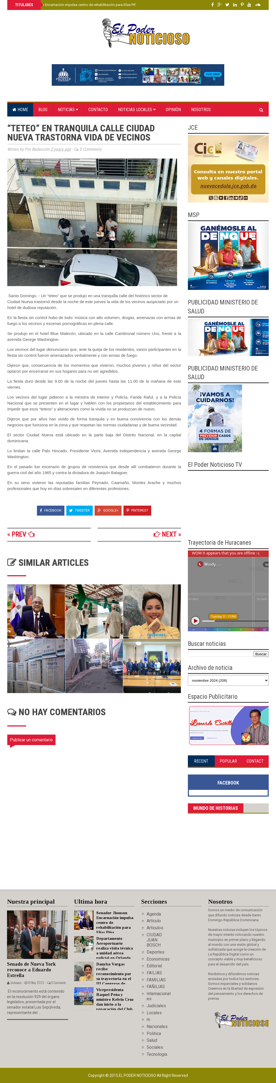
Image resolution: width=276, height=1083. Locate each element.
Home (20, 109)
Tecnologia (157, 1054)
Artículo (154, 920)
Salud (152, 1040)
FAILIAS (154, 972)
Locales (154, 1012)
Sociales (155, 1047)
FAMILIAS (156, 979)
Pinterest (137, 510)
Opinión (173, 109)
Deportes (155, 952)
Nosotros (201, 109)
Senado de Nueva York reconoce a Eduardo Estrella (31, 969)
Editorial (154, 965)
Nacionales (157, 1026)
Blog (42, 109)
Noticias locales (137, 109)
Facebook (50, 510)
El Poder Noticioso (138, 1075)
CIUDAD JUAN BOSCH (154, 940)
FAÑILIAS (156, 986)
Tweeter (79, 510)
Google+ (108, 510)
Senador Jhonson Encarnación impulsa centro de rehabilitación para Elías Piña (76, 5)
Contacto (98, 109)
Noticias (68, 109)
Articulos (155, 927)
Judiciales (156, 1005)
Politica (154, 1033)
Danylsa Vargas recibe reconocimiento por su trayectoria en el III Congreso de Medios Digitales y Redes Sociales (102, 978)
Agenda (154, 914)
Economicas (158, 959)
